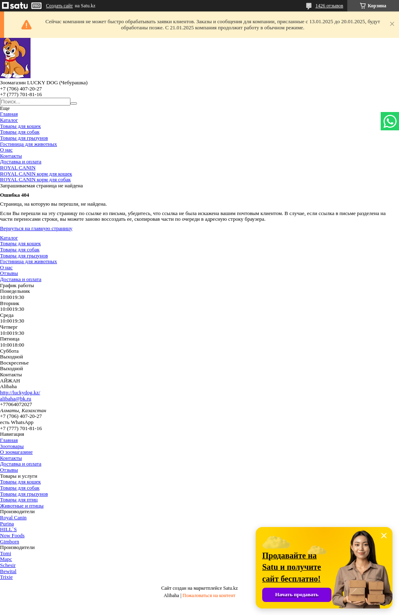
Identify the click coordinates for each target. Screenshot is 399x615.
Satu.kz (230, 588)
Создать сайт (59, 6)
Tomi (5, 553)
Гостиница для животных (28, 144)
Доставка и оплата (21, 161)
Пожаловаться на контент (208, 595)
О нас (6, 150)
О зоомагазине (16, 452)
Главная (9, 114)
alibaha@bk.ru (15, 398)
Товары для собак (19, 132)
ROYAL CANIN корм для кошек (36, 174)
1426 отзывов (329, 6)
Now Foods (12, 535)
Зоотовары (12, 446)
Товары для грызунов (24, 138)
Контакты (11, 156)
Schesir (7, 565)
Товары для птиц (19, 499)
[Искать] (73, 103)
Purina (7, 524)
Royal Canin (13, 517)
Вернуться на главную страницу (36, 228)
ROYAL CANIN (17, 168)
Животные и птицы (22, 506)
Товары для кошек (20, 126)
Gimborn (9, 541)
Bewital (8, 571)
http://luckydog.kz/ (20, 392)
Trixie (6, 577)
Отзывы (9, 273)
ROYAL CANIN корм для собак (35, 179)
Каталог (9, 120)
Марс (6, 559)
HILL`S (8, 529)
